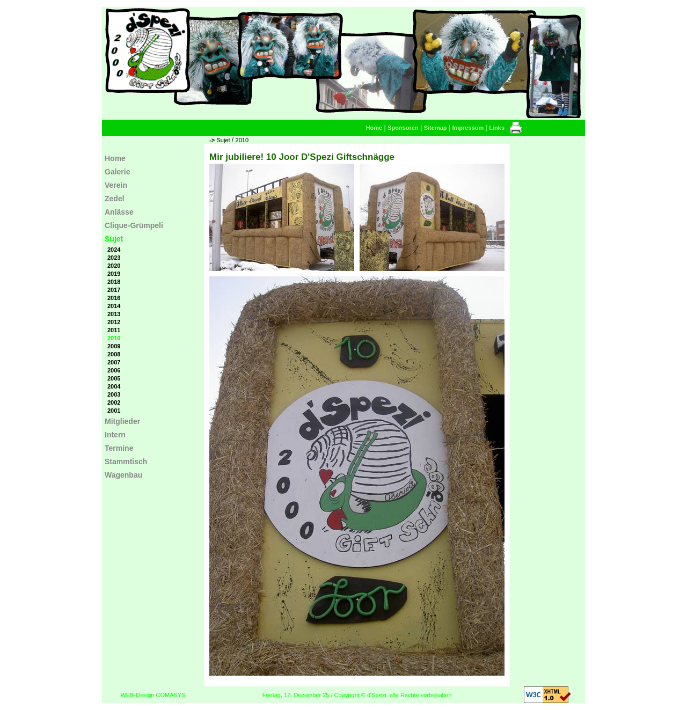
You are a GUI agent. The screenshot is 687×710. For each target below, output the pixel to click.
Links (497, 128)
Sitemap (435, 128)
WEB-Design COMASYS (152, 695)
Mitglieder (122, 421)
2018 (113, 282)
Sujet (223, 140)
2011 (113, 330)
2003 (113, 394)
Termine (119, 448)
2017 (113, 290)
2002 (113, 402)
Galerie (117, 171)
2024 (113, 249)
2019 (113, 273)
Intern (115, 434)
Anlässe (119, 212)
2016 (113, 298)
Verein (116, 185)
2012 (113, 322)
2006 (113, 370)
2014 (113, 306)
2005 (113, 378)
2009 (113, 346)
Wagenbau (123, 475)
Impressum (468, 128)
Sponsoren (403, 128)
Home (374, 128)
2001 (113, 410)
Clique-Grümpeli (134, 225)
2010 (242, 140)
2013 (113, 314)
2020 (113, 265)
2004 (113, 386)
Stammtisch (126, 461)
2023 (113, 257)
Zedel (115, 198)
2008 (113, 354)
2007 (113, 362)
